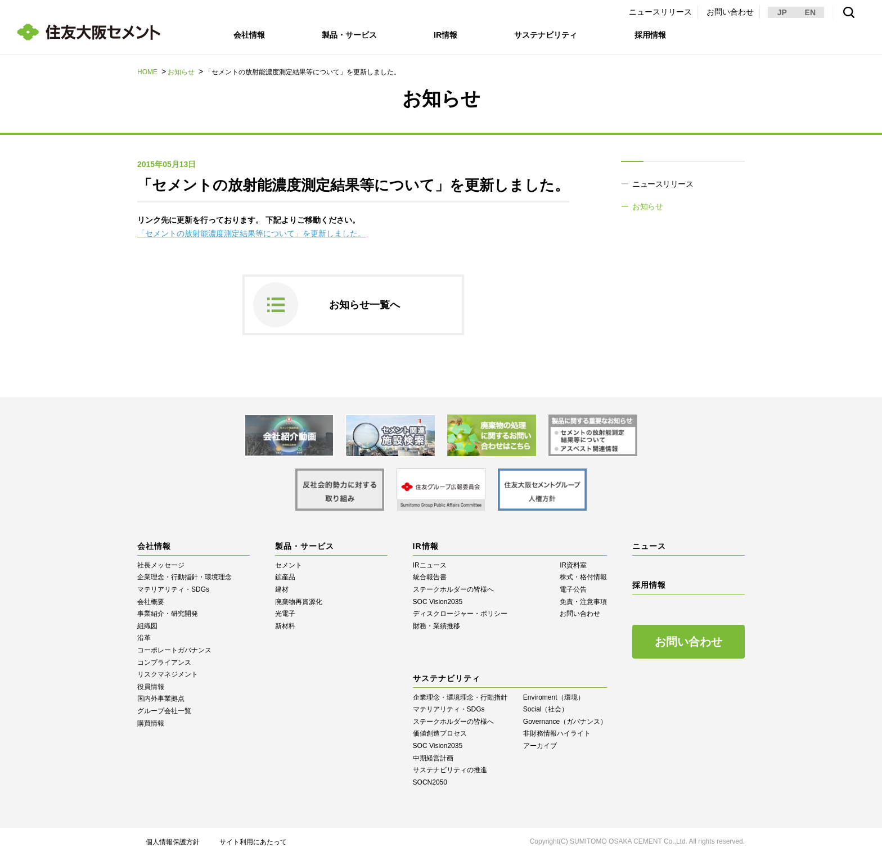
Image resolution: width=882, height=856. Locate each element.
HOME (147, 72)
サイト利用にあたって (253, 842)
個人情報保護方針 (173, 842)
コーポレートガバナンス (174, 650)
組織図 (147, 626)
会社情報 (249, 34)
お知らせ (181, 72)
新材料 (285, 626)
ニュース (649, 546)
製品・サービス (349, 34)
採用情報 (650, 34)
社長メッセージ (160, 565)
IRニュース (430, 565)
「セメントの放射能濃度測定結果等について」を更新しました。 (251, 233)
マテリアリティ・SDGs (173, 589)
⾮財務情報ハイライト (557, 733)
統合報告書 (430, 577)
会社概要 (150, 602)
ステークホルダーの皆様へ (453, 589)
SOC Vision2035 (438, 602)
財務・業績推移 (436, 626)
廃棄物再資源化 (298, 602)
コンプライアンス (164, 662)
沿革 (144, 638)
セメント (288, 565)
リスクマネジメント (167, 674)
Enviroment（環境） (553, 697)
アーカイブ (540, 746)
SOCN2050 (430, 782)
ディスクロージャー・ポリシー (460, 614)
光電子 (285, 614)
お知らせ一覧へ (364, 304)
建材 (282, 589)
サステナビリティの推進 (450, 770)
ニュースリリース (660, 11)
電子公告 (573, 589)
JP (782, 12)
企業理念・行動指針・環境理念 (184, 577)
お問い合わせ (730, 11)
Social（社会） (546, 709)
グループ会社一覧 (164, 711)
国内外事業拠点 (160, 698)
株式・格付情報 (583, 577)
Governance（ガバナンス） (565, 722)
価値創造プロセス (440, 733)
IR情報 (445, 34)
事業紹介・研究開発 (167, 614)
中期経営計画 (433, 758)
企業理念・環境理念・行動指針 (460, 697)
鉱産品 (285, 577)
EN (810, 12)
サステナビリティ (545, 34)
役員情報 (150, 687)
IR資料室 (573, 565)
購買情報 (150, 723)
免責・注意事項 (583, 602)
